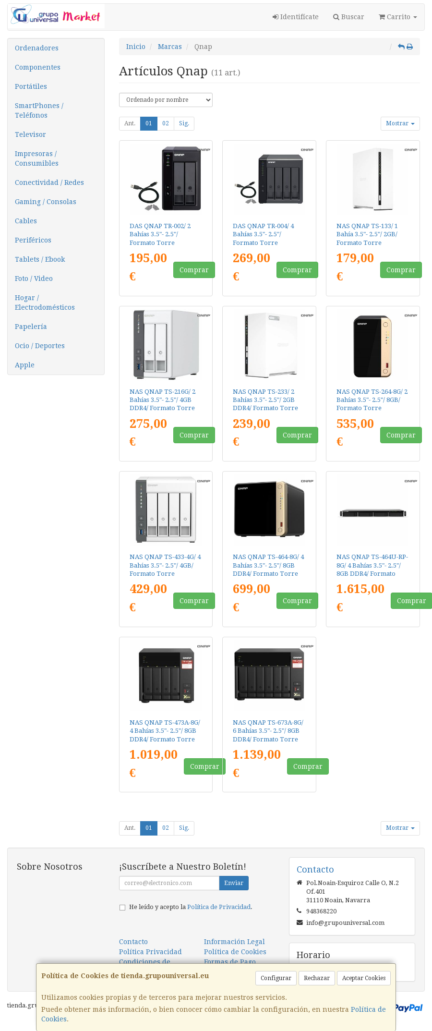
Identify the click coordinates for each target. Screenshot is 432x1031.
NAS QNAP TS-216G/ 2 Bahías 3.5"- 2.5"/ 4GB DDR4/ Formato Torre (162, 400)
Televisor (30, 134)
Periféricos (33, 240)
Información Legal (234, 942)
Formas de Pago (230, 962)
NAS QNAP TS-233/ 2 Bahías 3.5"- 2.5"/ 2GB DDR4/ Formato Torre (265, 400)
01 (148, 123)
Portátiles (31, 86)
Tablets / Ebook (40, 259)
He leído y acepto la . (190, 906)
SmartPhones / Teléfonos (39, 110)
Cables (26, 221)
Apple (25, 365)
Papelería (31, 326)
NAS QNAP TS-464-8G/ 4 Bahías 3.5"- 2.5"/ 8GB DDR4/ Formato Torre (268, 565)
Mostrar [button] (400, 123)
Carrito (398, 17)
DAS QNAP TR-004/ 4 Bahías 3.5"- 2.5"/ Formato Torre (263, 234)
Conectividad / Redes (49, 182)
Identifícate (296, 17)
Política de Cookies (235, 952)
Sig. (184, 123)
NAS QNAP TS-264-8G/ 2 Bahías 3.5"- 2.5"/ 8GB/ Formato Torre (372, 400)
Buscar (348, 17)
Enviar (233, 883)
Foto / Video (34, 278)
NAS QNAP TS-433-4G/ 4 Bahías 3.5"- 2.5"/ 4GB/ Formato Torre (165, 565)
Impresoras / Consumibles (37, 158)
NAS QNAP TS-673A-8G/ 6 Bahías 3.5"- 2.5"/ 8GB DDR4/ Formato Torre (268, 731)
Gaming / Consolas (45, 202)
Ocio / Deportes (40, 346)
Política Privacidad (150, 952)
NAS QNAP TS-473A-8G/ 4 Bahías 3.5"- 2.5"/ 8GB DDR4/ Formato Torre (165, 731)
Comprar (194, 270)
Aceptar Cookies (363, 978)
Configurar (276, 978)
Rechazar (317, 978)
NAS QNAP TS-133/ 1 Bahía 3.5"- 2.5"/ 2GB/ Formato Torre (367, 234)
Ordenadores (37, 48)
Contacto (133, 942)
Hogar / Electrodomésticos (45, 302)
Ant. (129, 123)
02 (165, 123)
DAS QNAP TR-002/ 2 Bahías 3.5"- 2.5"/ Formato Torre (160, 234)
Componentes (37, 67)
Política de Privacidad (219, 906)
